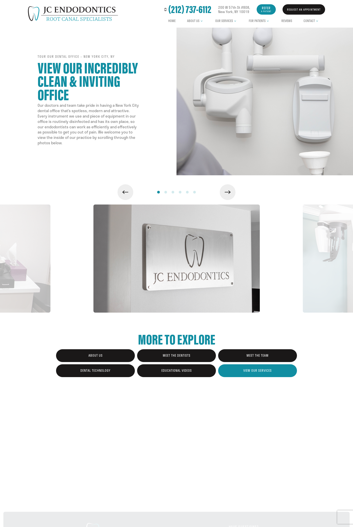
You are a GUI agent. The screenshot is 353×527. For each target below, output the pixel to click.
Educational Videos (176, 370)
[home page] (73, 13)
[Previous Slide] (125, 192)
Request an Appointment (304, 9)
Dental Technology (95, 370)
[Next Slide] (227, 192)
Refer (266, 9)
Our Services (226, 20)
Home (172, 20)
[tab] (158, 192)
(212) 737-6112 (187, 9)
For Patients (259, 20)
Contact (311, 20)
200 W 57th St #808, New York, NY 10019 (234, 9)
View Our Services (257, 370)
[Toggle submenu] (201, 20)
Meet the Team (258, 355)
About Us (195, 20)
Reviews (286, 20)
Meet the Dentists (176, 355)
